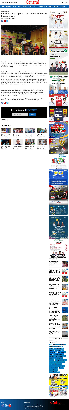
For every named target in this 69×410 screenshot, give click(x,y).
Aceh (54, 344)
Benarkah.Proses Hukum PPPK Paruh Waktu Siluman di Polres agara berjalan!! (55, 294)
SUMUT (14, 6)
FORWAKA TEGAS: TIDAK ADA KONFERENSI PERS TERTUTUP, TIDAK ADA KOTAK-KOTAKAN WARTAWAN (55, 326)
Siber (30, 405)
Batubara (7, 11)
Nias (51, 360)
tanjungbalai (59, 366)
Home (2, 11)
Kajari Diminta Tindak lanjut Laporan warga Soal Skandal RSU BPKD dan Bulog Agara (55, 286)
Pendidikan (52, 362)
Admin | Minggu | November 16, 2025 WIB (8, 18)
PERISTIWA (49, 6)
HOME (3, 6)
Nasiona (51, 358)
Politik (51, 364)
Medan (60, 356)
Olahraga (57, 360)
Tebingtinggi (53, 367)
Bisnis (51, 348)
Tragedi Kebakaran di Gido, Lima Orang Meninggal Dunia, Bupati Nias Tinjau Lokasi (18, 137)
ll (56, 356)
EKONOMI (55, 6)
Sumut (51, 366)
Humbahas (52, 352)
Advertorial (61, 344)
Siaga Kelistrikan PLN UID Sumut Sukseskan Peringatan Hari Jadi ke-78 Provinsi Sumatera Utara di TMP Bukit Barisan (30, 137)
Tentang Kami (40, 405)
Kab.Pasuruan (61, 352)
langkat (51, 356)
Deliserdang (58, 348)
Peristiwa (60, 362)
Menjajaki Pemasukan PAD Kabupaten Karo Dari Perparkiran (55, 332)
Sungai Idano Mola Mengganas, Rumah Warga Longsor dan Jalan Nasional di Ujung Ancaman (54, 318)
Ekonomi (52, 350)
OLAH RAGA (62, 6)
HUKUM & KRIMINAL (27, 6)
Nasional (58, 358)
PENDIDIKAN (42, 6)
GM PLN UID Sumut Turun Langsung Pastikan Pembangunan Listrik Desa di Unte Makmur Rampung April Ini (42, 137)
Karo (51, 354)
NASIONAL (8, 6)
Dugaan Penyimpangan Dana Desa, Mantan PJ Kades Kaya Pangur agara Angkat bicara (54, 278)
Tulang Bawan (53, 369)
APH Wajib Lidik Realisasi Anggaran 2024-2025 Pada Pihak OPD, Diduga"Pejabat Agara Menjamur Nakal (54, 310)
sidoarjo (58, 364)
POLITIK (36, 6)
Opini (64, 360)
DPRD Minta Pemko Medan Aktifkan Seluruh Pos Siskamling (5, 148)
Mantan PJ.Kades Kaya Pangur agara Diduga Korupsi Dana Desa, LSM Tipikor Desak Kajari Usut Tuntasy (55, 271)
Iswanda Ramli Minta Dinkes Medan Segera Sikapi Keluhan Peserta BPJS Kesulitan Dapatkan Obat (18, 149)
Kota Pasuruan (59, 354)
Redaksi (26, 405)
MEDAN (19, 6)
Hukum (59, 350)
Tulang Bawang (53, 371)
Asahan (51, 346)
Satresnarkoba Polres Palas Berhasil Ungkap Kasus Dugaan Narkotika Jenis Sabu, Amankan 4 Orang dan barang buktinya (6, 137)
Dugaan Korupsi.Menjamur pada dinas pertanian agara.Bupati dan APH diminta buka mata (54, 302)
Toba (60, 367)
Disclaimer (34, 405)
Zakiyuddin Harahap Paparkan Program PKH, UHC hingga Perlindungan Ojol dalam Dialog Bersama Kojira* (29, 149)
